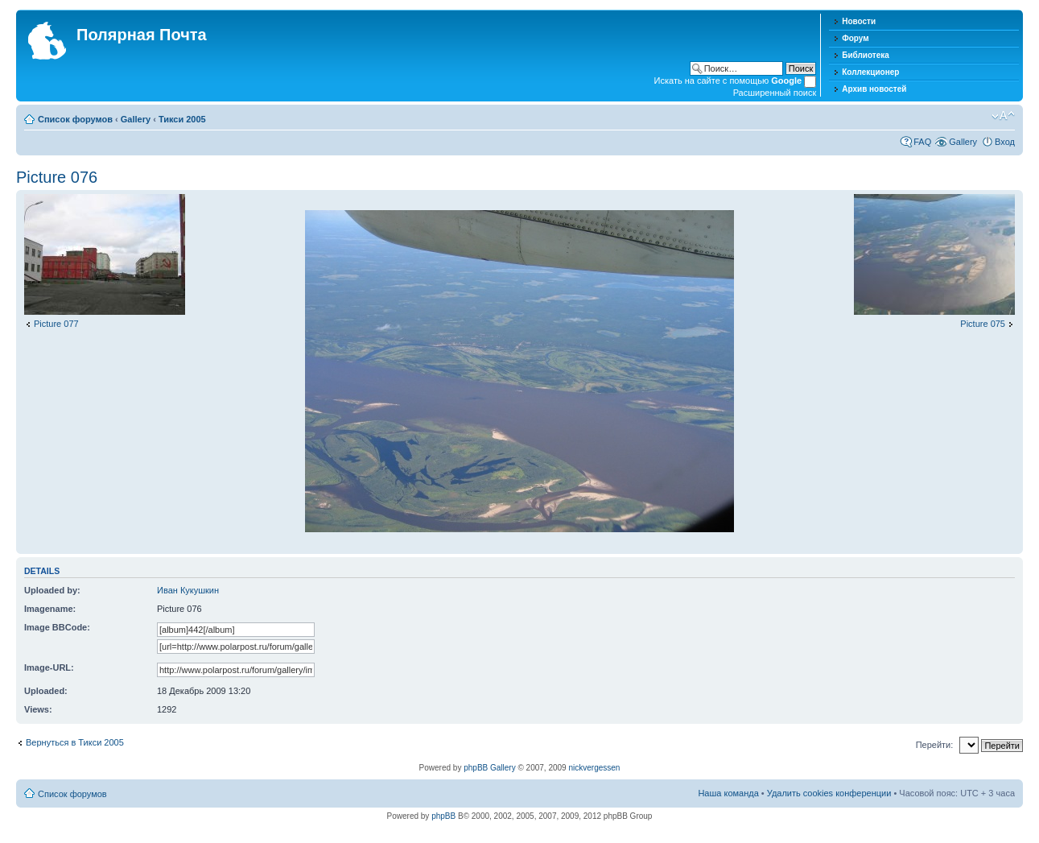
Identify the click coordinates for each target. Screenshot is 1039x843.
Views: (38, 709)
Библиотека (865, 55)
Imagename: (50, 609)
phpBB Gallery (489, 767)
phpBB (443, 816)
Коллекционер (870, 72)
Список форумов (75, 119)
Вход (1005, 142)
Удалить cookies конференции (829, 793)
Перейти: (935, 745)
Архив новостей (874, 89)
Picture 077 (56, 324)
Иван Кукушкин (188, 590)
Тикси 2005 (182, 119)
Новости (859, 21)
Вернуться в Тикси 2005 (75, 742)
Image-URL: (49, 667)
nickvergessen (594, 767)
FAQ (922, 142)
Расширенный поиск (775, 92)
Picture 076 (56, 177)
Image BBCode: (57, 627)
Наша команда (728, 793)
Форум (855, 38)
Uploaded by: (52, 590)
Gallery (135, 119)
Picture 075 (982, 324)
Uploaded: (46, 691)
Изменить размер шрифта (1003, 116)
